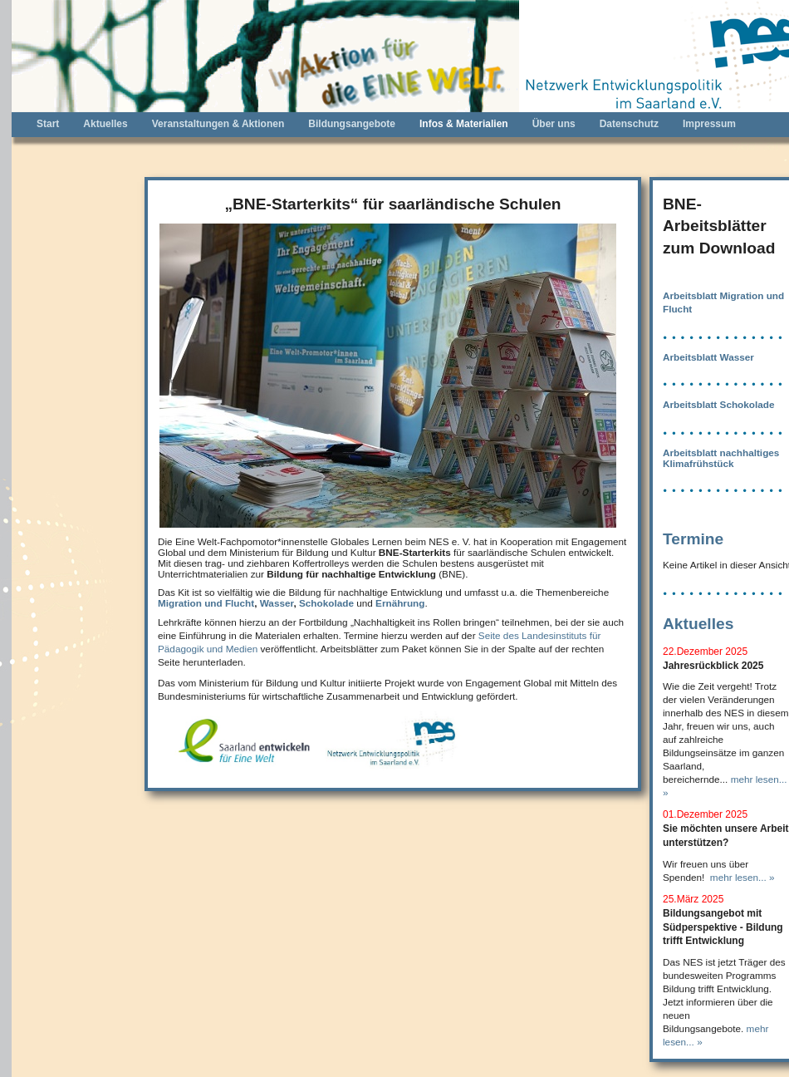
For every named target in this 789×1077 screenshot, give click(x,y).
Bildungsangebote (351, 124)
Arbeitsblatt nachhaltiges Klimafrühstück (721, 458)
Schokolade (326, 603)
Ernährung (399, 603)
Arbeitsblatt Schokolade (719, 404)
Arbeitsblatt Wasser (708, 357)
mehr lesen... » (742, 877)
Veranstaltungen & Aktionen (218, 124)
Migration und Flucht (206, 603)
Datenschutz (629, 124)
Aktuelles (105, 124)
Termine (693, 539)
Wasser (277, 603)
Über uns (554, 124)
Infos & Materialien (463, 124)
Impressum (709, 124)
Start (48, 124)
